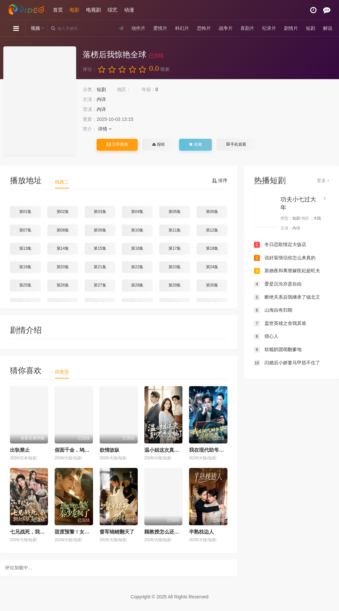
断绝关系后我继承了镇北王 (287, 297)
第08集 (63, 230)
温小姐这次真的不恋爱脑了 (174, 450)
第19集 (25, 267)
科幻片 (182, 28)
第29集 (175, 285)
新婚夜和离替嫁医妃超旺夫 (287, 271)
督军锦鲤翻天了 (117, 532)
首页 (58, 10)
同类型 (62, 372)
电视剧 (93, 10)
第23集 (175, 267)
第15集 (100, 248)
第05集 (175, 211)
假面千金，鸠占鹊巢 (77, 450)
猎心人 (266, 336)
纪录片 (269, 28)
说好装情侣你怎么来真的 (284, 258)
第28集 (137, 285)
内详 (101, 99)
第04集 (137, 211)
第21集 (100, 267)
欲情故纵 (110, 450)
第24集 (212, 267)
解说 (327, 28)
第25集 (25, 285)
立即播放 (117, 144)
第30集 (212, 285)
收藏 (195, 144)
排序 (219, 180)
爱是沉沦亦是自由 (278, 284)
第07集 (25, 230)
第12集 (212, 230)
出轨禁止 (20, 450)
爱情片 (160, 28)
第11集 (175, 230)
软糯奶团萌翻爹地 (278, 350)
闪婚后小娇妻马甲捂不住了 (287, 363)
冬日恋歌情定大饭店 (280, 245)
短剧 (310, 28)
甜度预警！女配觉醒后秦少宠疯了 (92, 532)
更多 (323, 180)
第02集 (63, 211)
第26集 (63, 285)
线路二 (62, 181)
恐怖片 (204, 28)
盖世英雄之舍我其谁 (280, 324)
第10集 (137, 230)
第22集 (137, 267)
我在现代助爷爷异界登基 (216, 450)
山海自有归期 (273, 310)
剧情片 (291, 28)
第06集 (212, 211)
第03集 (100, 211)
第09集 (100, 230)
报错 (158, 144)
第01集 (25, 211)
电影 (74, 10)
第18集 (212, 248)
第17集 (175, 248)
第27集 (100, 285)
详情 (105, 128)
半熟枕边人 (201, 532)
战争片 (226, 28)
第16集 (137, 248)
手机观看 (236, 144)
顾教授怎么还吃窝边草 (169, 532)
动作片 (138, 28)
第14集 (63, 248)
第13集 (25, 248)
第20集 (63, 267)
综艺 (113, 10)
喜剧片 (247, 28)
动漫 (129, 10)
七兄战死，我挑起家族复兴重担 (44, 532)
